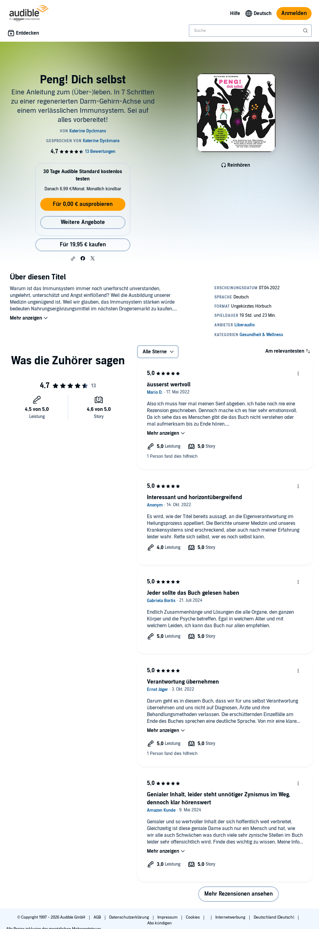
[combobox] (250, 31)
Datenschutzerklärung (129, 917)
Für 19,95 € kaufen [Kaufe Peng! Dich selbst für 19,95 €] (83, 244)
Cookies (193, 917)
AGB (98, 917)
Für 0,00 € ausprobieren (83, 204)
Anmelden (294, 13)
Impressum (168, 917)
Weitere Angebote (83, 222)
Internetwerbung (230, 917)
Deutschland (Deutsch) (274, 917)
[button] (73, 258)
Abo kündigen (159, 923)
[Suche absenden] (306, 31)
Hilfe (235, 13)
